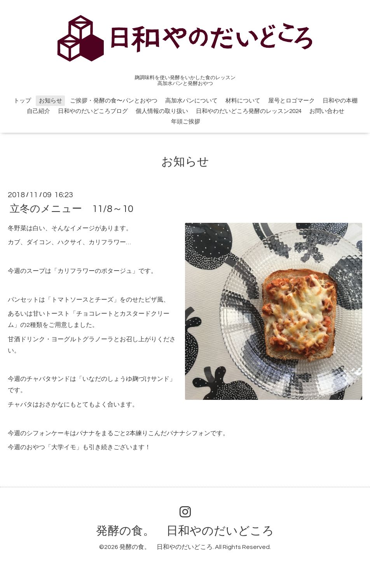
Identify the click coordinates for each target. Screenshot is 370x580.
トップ (22, 101)
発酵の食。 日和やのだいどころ (185, 531)
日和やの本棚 (340, 101)
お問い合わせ (326, 111)
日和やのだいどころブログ (93, 111)
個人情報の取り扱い (162, 111)
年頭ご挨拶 (188, 122)
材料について (242, 101)
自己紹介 (38, 111)
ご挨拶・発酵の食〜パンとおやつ (113, 101)
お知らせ (50, 101)
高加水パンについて (191, 101)
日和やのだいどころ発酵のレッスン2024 (249, 111)
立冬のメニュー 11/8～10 (71, 208)
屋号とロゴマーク (291, 101)
